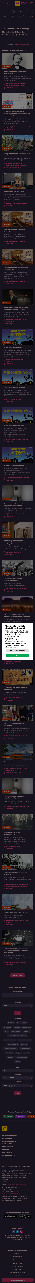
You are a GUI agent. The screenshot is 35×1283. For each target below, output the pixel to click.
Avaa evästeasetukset (17, 651)
